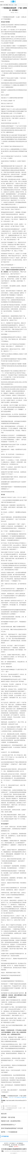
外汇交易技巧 (21, 1144)
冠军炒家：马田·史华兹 (8, 1117)
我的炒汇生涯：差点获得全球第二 (11, 1121)
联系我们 (11, 1146)
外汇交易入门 (12, 1143)
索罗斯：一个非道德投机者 (9, 1132)
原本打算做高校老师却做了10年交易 (12, 1128)
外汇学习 (6, 1143)
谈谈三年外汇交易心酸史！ (11, 1106)
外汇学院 (6, 4)
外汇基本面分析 (6, 1144)
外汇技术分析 (14, 1144)
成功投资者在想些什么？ (8, 1124)
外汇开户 (16, 1146)
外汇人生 (11, 4)
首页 (1, 4)
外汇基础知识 (20, 1143)
